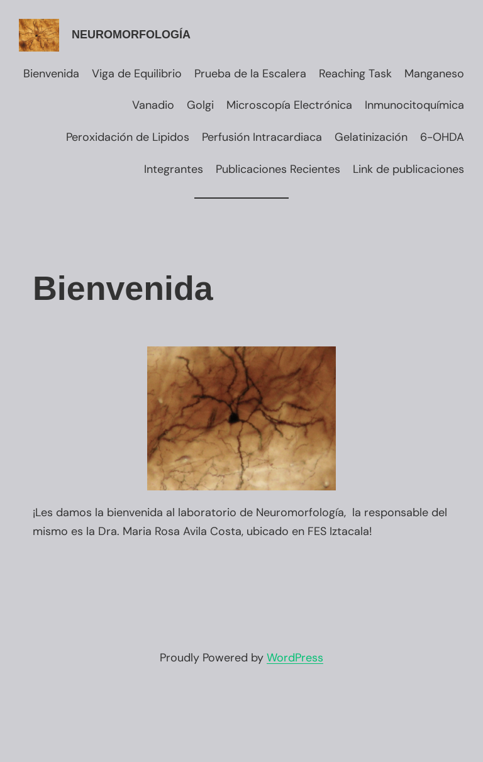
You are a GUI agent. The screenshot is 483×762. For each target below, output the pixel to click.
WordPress (295, 657)
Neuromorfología (131, 34)
